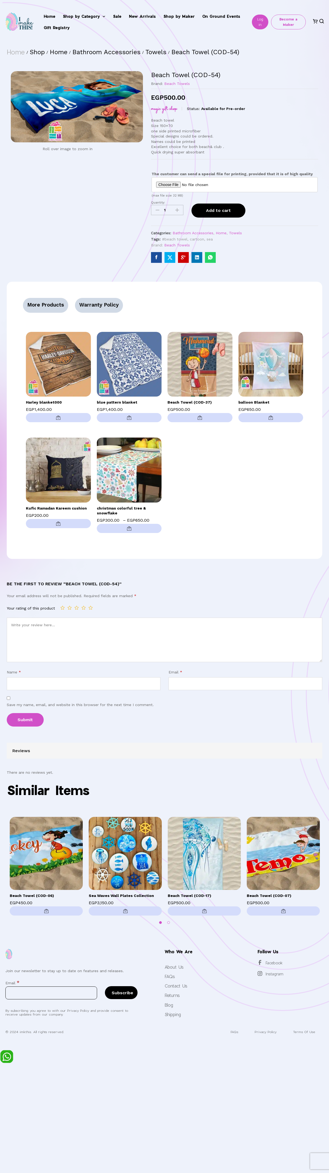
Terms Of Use (304, 1032)
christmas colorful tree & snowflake (121, 510)
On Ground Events (221, 16)
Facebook (274, 963)
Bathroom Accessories (193, 233)
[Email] (51, 992)
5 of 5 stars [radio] (90, 608)
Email (175, 672)
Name (14, 672)
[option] (46, 867)
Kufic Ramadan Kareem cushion (56, 508)
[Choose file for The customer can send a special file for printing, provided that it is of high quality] (235, 184)
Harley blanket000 (44, 402)
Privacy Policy (265, 1032)
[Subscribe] (121, 992)
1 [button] (160, 922)
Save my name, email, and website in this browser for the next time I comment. (80, 705)
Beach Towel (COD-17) (189, 895)
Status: (193, 108)
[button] (58, 417)
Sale (117, 16)
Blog (168, 1004)
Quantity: (158, 202)
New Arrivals (142, 16)
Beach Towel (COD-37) (189, 402)
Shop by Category (84, 16)
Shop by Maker (179, 16)
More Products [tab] (45, 304)
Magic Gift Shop (164, 108)
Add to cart (218, 210)
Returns (172, 995)
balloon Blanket (253, 402)
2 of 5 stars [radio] (69, 608)
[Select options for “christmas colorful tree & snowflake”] (129, 528)
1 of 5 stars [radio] (62, 608)
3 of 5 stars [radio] (76, 608)
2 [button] (168, 922)
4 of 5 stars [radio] (83, 608)
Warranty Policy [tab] (99, 304)
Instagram (274, 974)
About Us (174, 966)
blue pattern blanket (117, 402)
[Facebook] (260, 962)
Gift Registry (57, 27)
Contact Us (175, 985)
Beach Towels (177, 83)
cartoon (197, 239)
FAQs (169, 976)
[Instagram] (260, 973)
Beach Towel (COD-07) (269, 895)
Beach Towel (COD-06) (32, 895)
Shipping (172, 1014)
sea (210, 239)
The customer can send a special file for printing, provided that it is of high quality (232, 174)
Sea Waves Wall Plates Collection (121, 895)
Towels (235, 233)
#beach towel (174, 239)
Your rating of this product (31, 608)
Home (49, 16)
